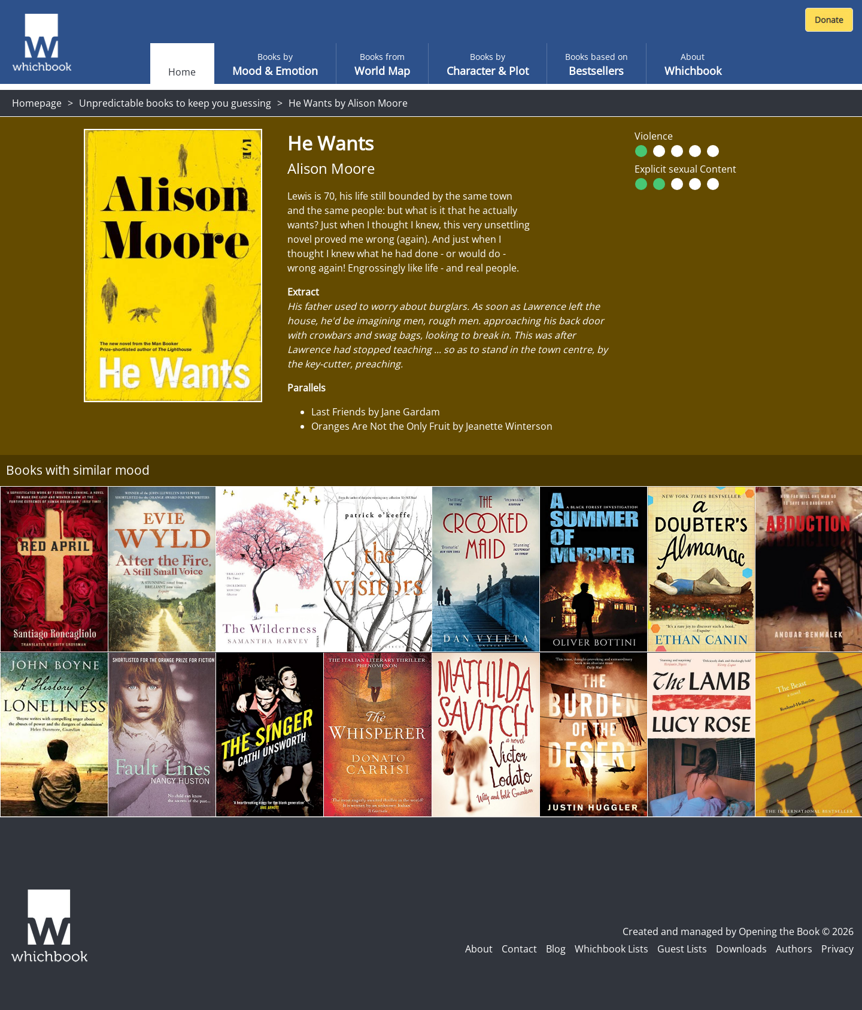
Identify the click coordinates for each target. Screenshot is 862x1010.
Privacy (837, 948)
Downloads (741, 948)
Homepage (37, 103)
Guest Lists (682, 948)
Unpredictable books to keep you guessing (175, 103)
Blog (556, 948)
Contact (519, 948)
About (479, 948)
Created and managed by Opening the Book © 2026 (738, 931)
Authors (794, 948)
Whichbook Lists (611, 948)
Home (182, 72)
